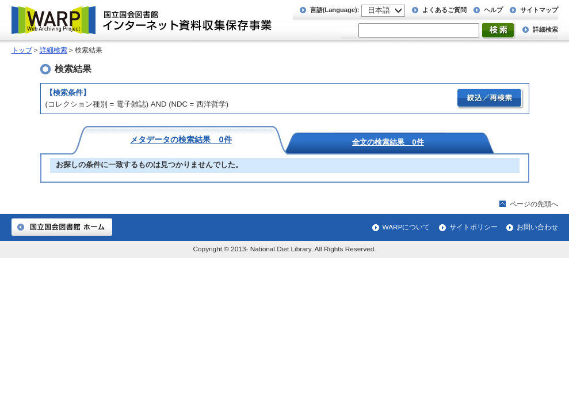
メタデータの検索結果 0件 (180, 139)
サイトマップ (539, 9)
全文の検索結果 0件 (387, 142)
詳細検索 (545, 29)
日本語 (379, 10)
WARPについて (406, 227)
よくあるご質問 (444, 9)
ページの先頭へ (534, 204)
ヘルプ (493, 9)
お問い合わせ (537, 227)
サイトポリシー (473, 227)
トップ (22, 50)
